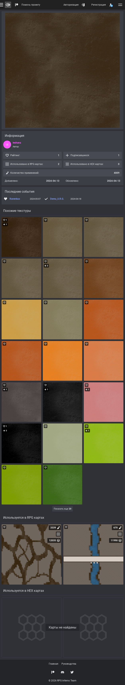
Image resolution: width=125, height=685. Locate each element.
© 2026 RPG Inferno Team (62, 680)
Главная (53, 664)
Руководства (69, 664)
